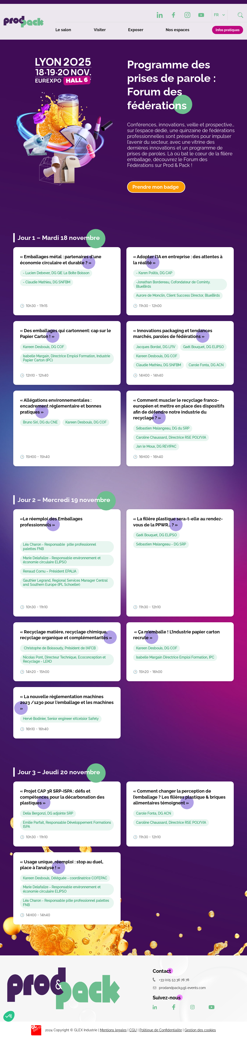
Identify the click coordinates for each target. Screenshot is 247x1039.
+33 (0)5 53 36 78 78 (171, 980)
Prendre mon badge (156, 187)
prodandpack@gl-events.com (179, 988)
